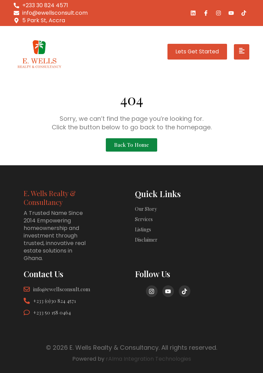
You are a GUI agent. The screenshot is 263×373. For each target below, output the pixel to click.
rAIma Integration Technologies (148, 359)
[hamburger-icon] (241, 52)
